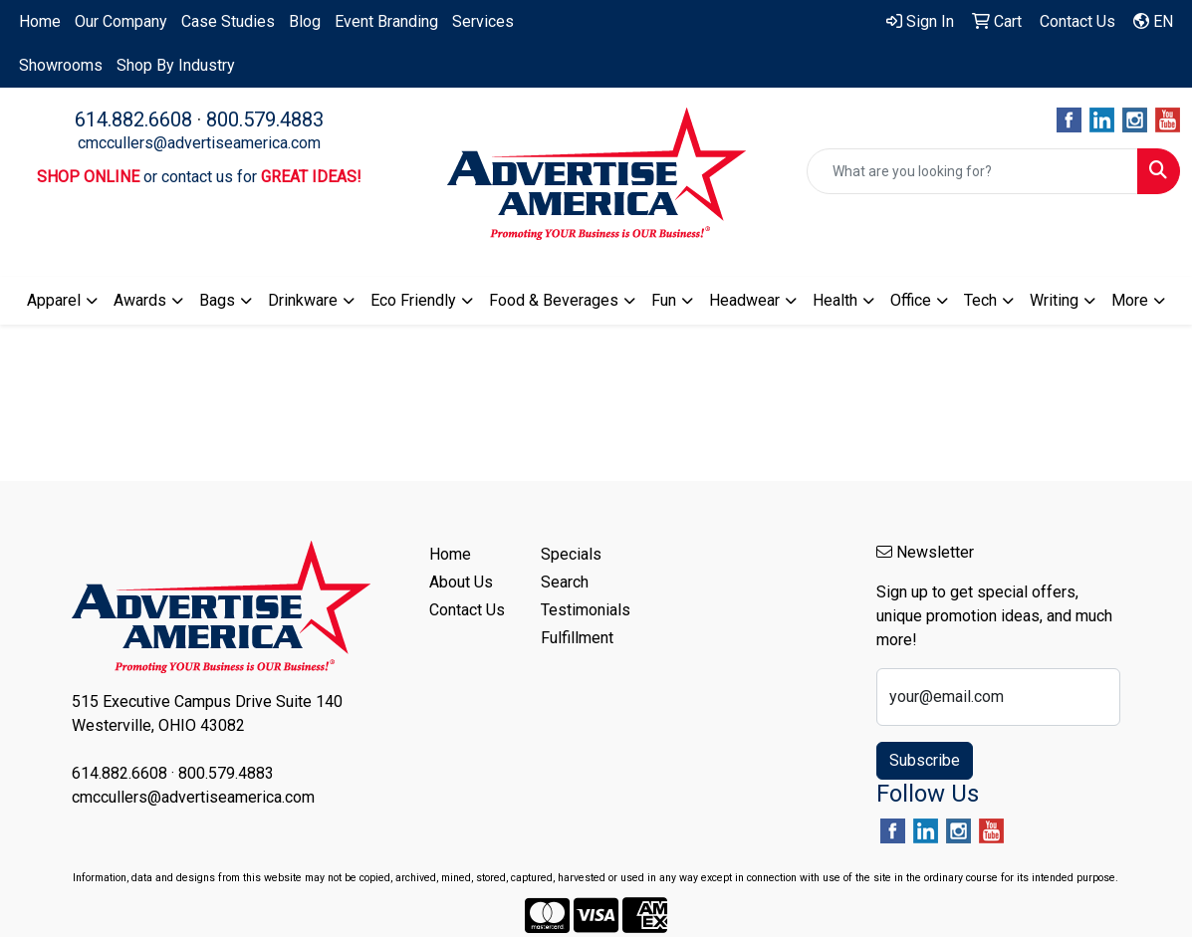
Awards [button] (140, 300)
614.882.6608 (133, 119)
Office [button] (910, 300)
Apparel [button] (54, 300)
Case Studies (228, 21)
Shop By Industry (176, 65)
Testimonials (584, 609)
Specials (571, 554)
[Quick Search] (972, 171)
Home (40, 21)
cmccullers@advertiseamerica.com (199, 142)
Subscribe (924, 760)
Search (565, 582)
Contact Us (467, 609)
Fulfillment (577, 637)
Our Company (121, 21)
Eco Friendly (413, 300)
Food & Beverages (553, 300)
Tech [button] (980, 300)
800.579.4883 (265, 119)
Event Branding (386, 21)
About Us (461, 582)
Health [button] (835, 300)
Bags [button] (217, 300)
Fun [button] (663, 300)
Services (483, 21)
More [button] (1129, 300)
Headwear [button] (744, 300)
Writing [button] (1054, 300)
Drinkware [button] (303, 300)
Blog (305, 21)
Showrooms (61, 65)
